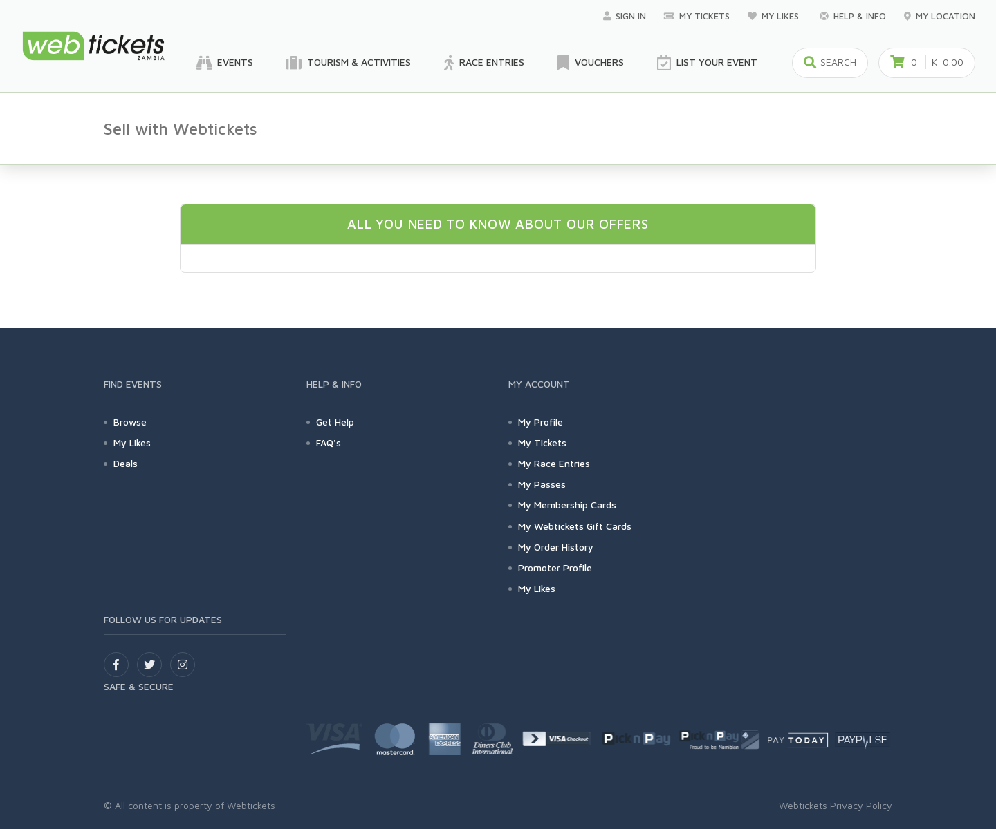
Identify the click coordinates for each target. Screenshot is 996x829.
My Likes (775, 15)
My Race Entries (554, 463)
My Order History (555, 547)
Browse (130, 422)
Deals (125, 463)
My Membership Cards (567, 505)
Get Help (335, 422)
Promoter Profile (555, 567)
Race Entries (484, 62)
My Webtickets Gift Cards (574, 526)
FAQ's (328, 442)
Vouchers (590, 62)
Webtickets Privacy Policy (835, 805)
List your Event (707, 62)
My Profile (540, 422)
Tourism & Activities (348, 62)
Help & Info (853, 15)
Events (224, 62)
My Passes (542, 484)
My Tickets (697, 15)
